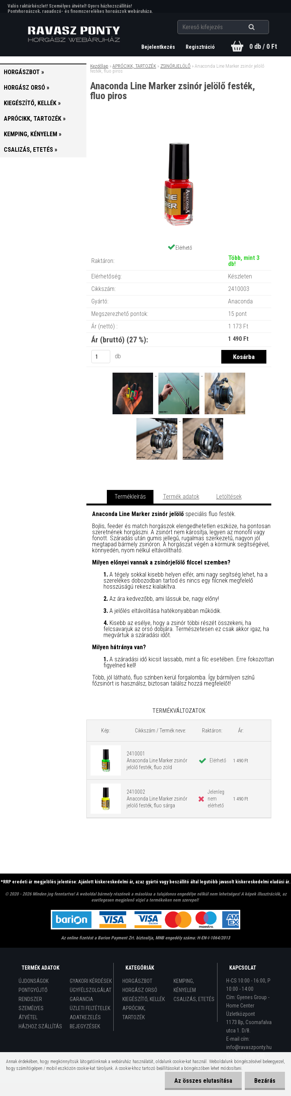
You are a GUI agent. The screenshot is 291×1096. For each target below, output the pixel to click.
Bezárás (264, 1080)
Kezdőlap (99, 66)
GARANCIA (81, 999)
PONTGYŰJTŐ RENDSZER (33, 994)
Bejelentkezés (158, 47)
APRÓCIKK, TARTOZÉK (134, 66)
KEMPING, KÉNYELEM (185, 985)
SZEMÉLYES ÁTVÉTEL (31, 1012)
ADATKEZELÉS (85, 1017)
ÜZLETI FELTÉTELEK (90, 1008)
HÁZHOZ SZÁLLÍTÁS (40, 1026)
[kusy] (100, 356)
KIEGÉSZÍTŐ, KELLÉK (143, 999)
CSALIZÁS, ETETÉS (194, 999)
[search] (261, 27)
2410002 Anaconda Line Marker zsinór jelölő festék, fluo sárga (157, 798)
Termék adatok (181, 496)
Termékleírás (130, 496)
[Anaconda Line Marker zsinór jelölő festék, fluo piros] (179, 132)
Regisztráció (200, 47)
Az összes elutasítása (203, 1080)
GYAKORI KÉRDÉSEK (91, 981)
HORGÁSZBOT (137, 981)
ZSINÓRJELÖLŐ (175, 66)
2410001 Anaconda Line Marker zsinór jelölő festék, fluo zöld (157, 760)
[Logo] (74, 34)
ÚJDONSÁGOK (33, 981)
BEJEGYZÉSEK (85, 1026)
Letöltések (229, 496)
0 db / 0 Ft (263, 46)
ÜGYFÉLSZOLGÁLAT (90, 990)
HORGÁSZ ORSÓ (139, 990)
